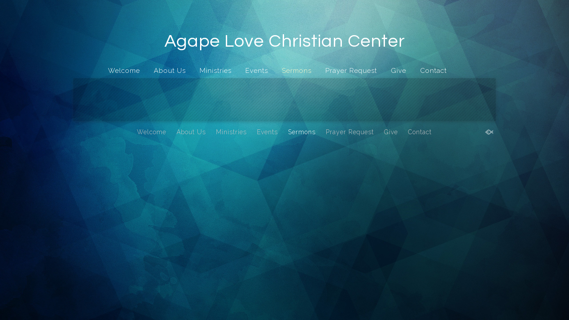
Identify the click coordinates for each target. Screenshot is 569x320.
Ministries (216, 71)
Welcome (124, 71)
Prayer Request (351, 71)
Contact (433, 71)
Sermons (297, 71)
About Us (170, 71)
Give (398, 71)
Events (256, 71)
